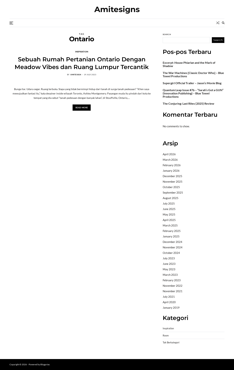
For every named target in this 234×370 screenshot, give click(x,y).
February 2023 (172, 280)
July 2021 (169, 296)
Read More (82, 107)
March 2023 (170, 274)
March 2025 (170, 225)
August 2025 (170, 198)
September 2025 (173, 192)
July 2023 (169, 258)
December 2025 (172, 176)
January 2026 (171, 170)
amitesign (75, 74)
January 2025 (171, 236)
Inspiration (81, 51)
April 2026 (169, 154)
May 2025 (169, 214)
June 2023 (169, 263)
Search (167, 34)
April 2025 (169, 220)
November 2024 (172, 247)
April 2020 (169, 302)
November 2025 (172, 181)
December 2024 (172, 241)
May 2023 (169, 269)
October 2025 (171, 187)
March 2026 (170, 159)
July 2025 (169, 203)
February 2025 (172, 230)
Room (166, 335)
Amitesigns (117, 9)
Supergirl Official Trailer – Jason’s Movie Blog (192, 83)
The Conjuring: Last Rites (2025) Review (188, 103)
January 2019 (171, 307)
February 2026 (172, 165)
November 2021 (172, 291)
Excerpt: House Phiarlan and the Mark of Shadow (189, 64)
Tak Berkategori (171, 342)
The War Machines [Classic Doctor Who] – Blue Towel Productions (193, 74)
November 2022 (172, 285)
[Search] (223, 23)
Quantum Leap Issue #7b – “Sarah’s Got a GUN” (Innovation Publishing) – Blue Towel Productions (193, 93)
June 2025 (169, 209)
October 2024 (171, 252)
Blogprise (45, 364)
